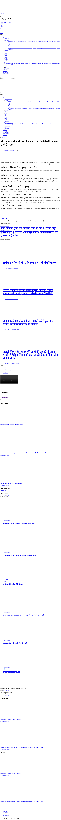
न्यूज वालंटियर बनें (6, 72)
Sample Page (5, 373)
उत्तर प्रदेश (7, 40)
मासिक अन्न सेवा (5, 73)
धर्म (5, 67)
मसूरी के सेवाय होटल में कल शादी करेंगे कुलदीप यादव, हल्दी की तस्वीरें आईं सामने (28, 322)
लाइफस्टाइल (5, 54)
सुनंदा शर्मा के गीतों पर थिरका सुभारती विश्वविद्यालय (30, 262)
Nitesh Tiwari (7, 329)
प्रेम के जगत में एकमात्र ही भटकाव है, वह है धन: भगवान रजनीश (19, 523)
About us (4, 367)
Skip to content (3, 0)
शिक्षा (4, 62)
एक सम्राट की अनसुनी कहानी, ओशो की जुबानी (15, 643)
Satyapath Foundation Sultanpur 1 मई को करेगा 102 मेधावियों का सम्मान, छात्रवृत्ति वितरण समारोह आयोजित (23, 453)
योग (6, 57)
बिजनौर (9, 44)
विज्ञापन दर (5, 74)
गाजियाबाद (34, 41)
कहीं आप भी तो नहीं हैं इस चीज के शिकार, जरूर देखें (11, 483)
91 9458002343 (6, 690)
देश (3, 37)
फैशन (6, 55)
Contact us (5, 368)
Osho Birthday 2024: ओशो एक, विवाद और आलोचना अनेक (19, 555)
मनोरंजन (6, 59)
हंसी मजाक (7, 61)
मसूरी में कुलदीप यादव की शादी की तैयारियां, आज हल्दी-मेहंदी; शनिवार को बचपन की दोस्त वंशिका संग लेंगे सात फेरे (30, 355)
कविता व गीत (7, 66)
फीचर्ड (6, 53)
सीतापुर (9, 46)
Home (4, 36)
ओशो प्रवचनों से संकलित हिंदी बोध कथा (13, 584)
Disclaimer (5, 369)
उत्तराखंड (6, 50)
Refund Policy (6, 812)
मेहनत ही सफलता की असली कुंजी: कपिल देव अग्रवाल (11, 424)
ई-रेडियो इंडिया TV (8, 38)
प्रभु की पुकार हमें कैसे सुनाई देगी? (11, 672)
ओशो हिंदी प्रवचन (7, 520)
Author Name (4, 397)
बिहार (6, 51)
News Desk (5, 150)
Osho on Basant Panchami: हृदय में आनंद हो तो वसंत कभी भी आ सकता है (23, 615)
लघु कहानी (7, 68)
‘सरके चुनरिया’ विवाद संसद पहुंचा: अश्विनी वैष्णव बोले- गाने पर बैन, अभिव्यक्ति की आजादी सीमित (28, 292)
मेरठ (8, 45)
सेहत (6, 58)
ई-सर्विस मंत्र (5, 69)
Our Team (5, 71)
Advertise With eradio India (8, 370)
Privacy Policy (5, 371)
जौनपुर (9, 42)
